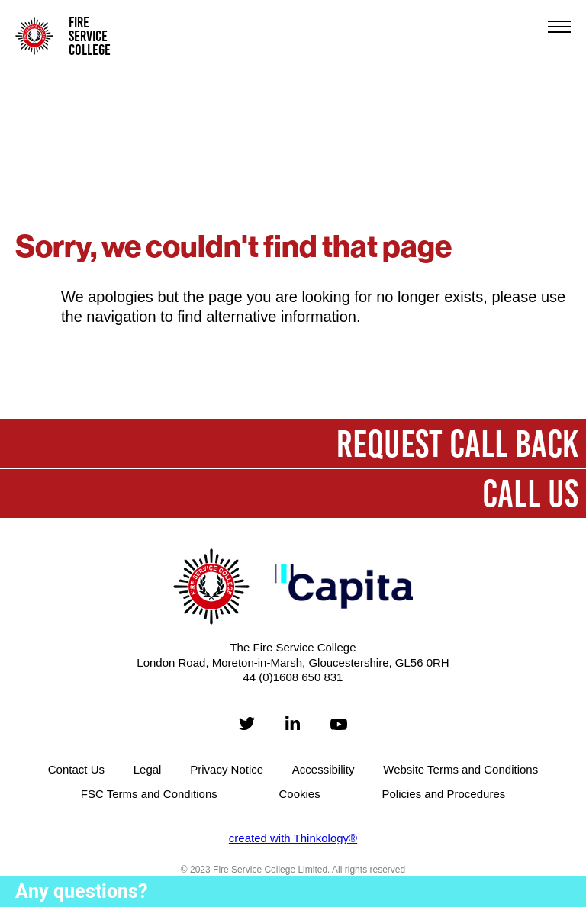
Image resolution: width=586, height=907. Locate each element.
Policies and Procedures (443, 793)
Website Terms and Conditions (460, 769)
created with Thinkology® (293, 837)
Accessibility (323, 769)
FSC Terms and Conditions (149, 793)
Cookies (299, 793)
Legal (148, 769)
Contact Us (76, 769)
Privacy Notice (226, 769)
